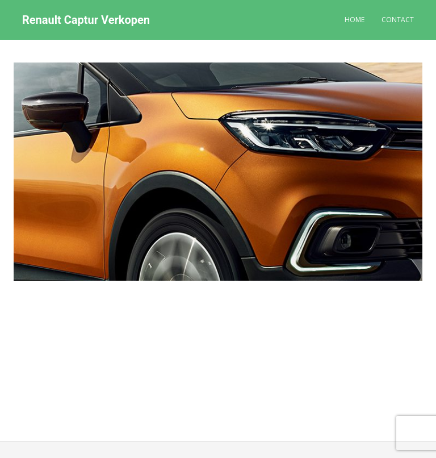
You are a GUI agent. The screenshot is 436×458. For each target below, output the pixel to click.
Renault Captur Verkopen (86, 20)
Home (354, 19)
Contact (398, 19)
